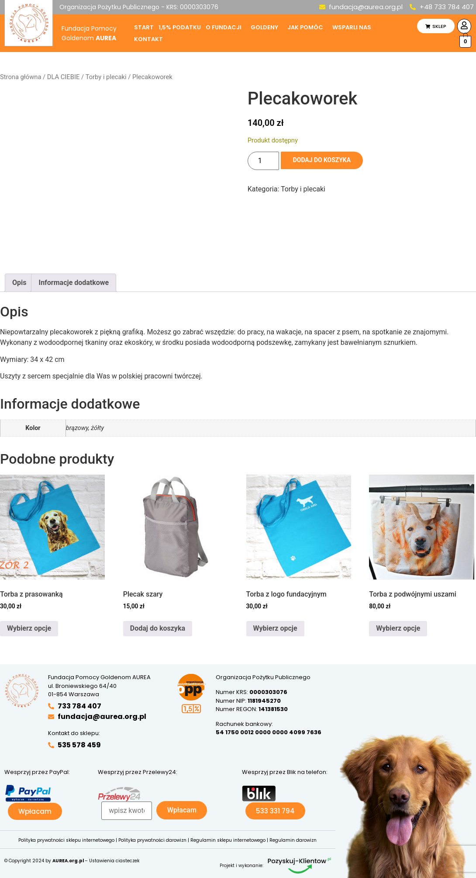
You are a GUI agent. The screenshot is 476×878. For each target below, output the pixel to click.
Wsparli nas (351, 27)
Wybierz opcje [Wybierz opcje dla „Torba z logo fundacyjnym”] (275, 628)
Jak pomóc (305, 27)
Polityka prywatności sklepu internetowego (66, 840)
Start (144, 27)
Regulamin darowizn (293, 840)
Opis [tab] (19, 282)
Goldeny (264, 27)
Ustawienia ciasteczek (114, 860)
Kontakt (148, 39)
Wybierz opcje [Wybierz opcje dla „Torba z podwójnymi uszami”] (398, 628)
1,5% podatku (180, 27)
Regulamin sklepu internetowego (228, 840)
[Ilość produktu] (263, 161)
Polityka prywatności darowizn (152, 840)
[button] (226, 27)
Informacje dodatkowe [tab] (73, 282)
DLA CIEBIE (63, 77)
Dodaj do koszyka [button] (157, 628)
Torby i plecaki (106, 77)
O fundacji (223, 27)
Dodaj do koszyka (326, 160)
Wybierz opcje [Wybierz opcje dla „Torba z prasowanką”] (29, 628)
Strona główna (20, 77)
